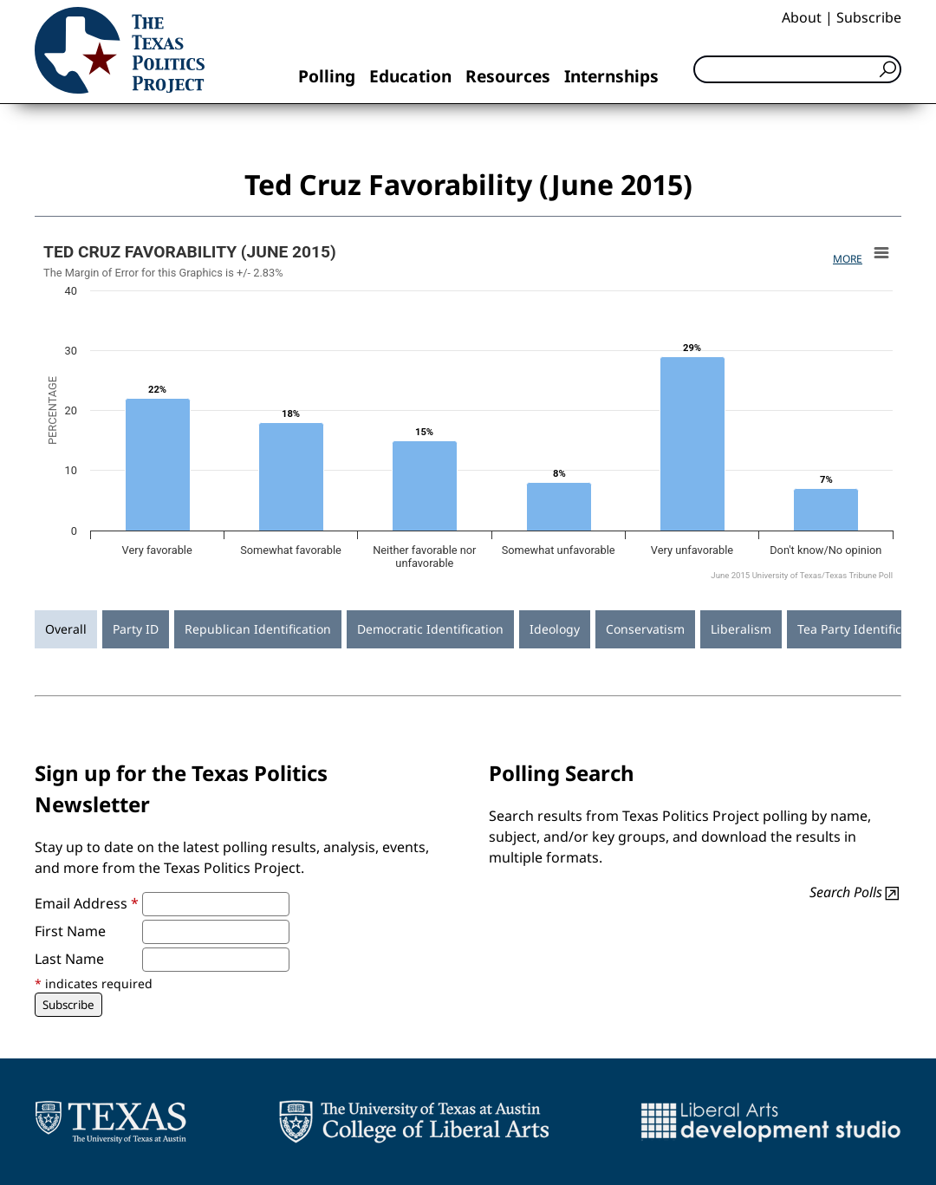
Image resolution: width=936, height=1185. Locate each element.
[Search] (797, 69)
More (847, 258)
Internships (611, 76)
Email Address (87, 903)
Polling (326, 76)
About (802, 17)
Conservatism (645, 629)
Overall (66, 629)
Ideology (555, 629)
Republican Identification (258, 629)
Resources (507, 76)
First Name (70, 931)
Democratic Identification (430, 629)
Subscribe (868, 17)
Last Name (69, 958)
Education (410, 76)
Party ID (136, 629)
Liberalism (741, 629)
